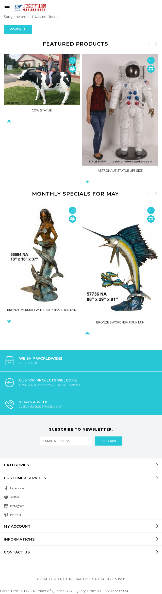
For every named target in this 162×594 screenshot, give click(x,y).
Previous (149, 43)
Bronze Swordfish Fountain (120, 322)
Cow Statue (42, 110)
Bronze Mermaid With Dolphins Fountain (41, 309)
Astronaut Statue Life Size (120, 170)
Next (155, 43)
